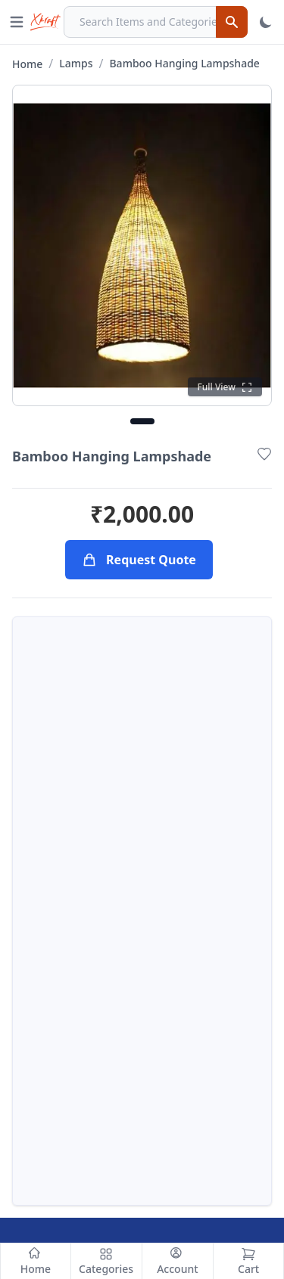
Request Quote (139, 559)
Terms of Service (201, 1063)
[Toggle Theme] (266, 22)
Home (27, 64)
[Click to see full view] (225, 386)
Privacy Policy (192, 1112)
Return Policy (191, 1087)
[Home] (35, 1261)
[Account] (178, 1261)
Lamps (75, 63)
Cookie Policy (191, 1136)
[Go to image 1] (142, 421)
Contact (40, 1112)
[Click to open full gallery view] (142, 245)
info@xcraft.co (77, 987)
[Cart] (248, 1261)
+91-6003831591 (101, 957)
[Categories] (106, 1261)
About (35, 1087)
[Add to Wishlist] (264, 453)
